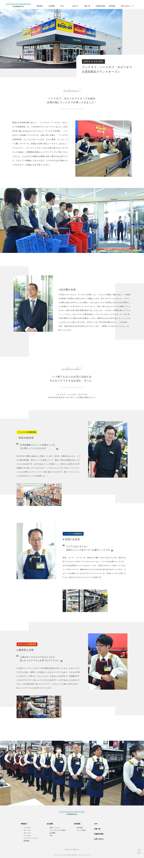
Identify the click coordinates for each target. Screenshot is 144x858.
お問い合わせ (125, 6)
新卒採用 (80, 827)
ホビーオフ (27, 833)
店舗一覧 (87, 6)
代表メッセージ (55, 827)
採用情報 (112, 6)
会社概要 (51, 6)
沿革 (51, 835)
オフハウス (27, 830)
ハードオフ (27, 835)
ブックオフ (27, 827)
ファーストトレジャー (31, 838)
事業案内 (40, 6)
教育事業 (26, 841)
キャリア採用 (81, 830)
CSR (62, 6)
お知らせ (75, 6)
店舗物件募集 (100, 6)
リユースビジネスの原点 (58, 830)
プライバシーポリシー (72, 849)
